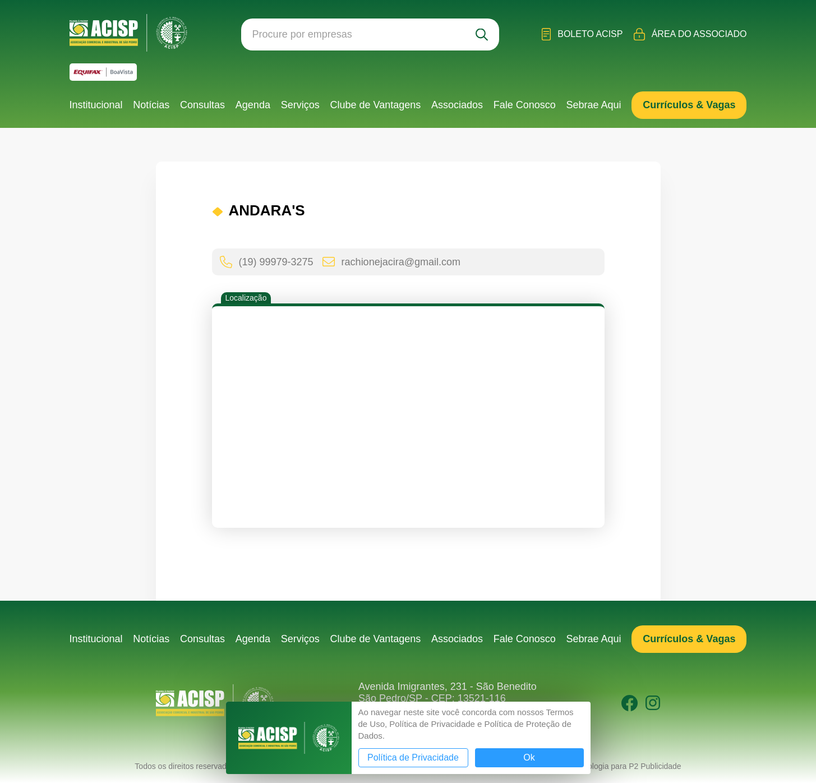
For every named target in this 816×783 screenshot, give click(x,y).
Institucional (96, 104)
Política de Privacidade (413, 757)
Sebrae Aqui (593, 104)
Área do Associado (690, 34)
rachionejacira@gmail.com (391, 262)
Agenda (253, 104)
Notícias (151, 104)
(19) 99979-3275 (267, 262)
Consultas (202, 104)
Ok (528, 757)
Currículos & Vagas (689, 104)
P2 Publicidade (655, 766)
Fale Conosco (525, 104)
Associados (457, 104)
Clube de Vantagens (375, 104)
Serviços (300, 104)
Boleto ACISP (582, 34)
